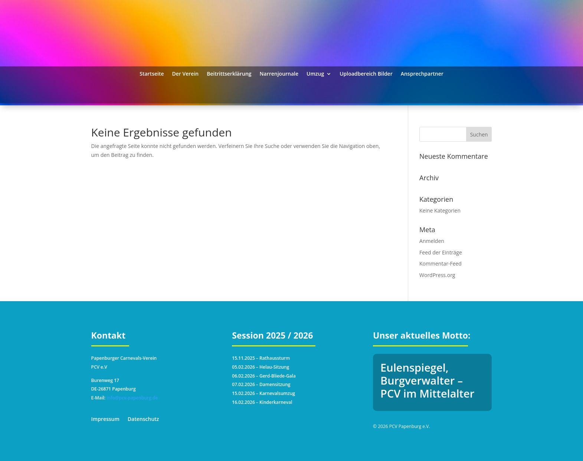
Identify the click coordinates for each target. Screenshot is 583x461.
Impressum (105, 419)
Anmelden (431, 240)
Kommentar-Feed (440, 263)
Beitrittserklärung (229, 74)
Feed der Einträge (440, 252)
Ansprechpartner (422, 74)
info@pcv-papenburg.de (132, 398)
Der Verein (185, 74)
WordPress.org (437, 275)
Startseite (152, 74)
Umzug (315, 74)
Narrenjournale (279, 74)
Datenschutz (143, 419)
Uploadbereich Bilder (366, 74)
